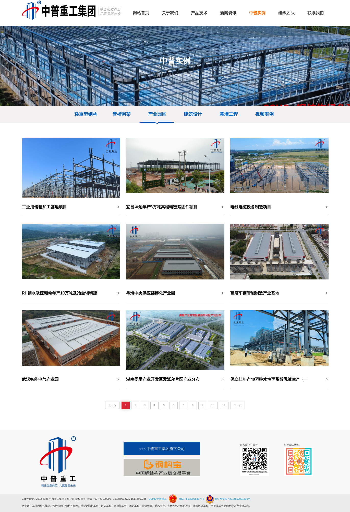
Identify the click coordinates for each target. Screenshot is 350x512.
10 (212, 405)
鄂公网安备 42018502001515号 (227, 497)
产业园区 (190, 75)
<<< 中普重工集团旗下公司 (162, 449)
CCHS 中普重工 (158, 498)
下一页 (238, 405)
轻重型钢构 (85, 114)
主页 (156, 75)
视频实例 (264, 114)
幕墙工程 (229, 114)
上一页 (112, 405)
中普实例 (171, 75)
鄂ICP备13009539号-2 (191, 498)
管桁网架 (121, 114)
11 (223, 405)
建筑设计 (193, 114)
